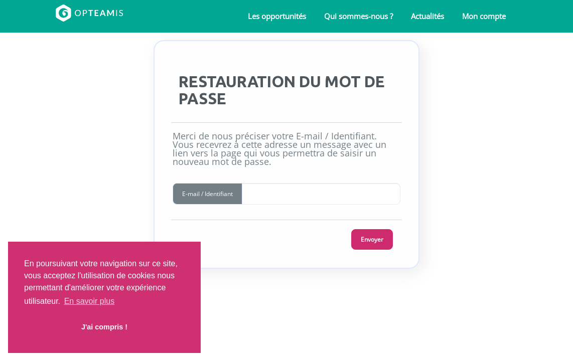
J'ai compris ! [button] (104, 327)
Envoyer (372, 239)
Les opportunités (277, 16)
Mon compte (484, 16)
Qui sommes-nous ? (358, 16)
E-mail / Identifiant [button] (207, 194)
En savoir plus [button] (89, 301)
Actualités (427, 16)
